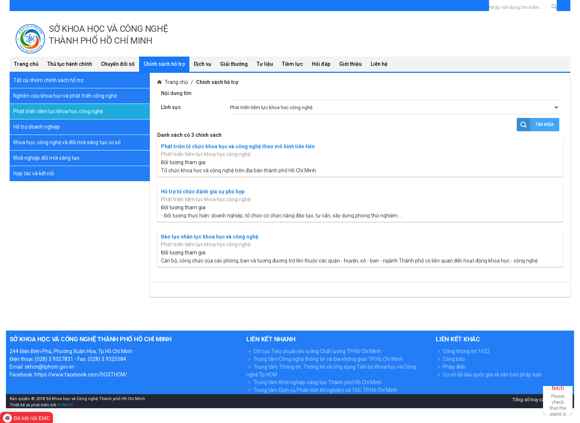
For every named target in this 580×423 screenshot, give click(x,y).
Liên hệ (379, 64)
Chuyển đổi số (118, 64)
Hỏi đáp (321, 64)
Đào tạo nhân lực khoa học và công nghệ (210, 237)
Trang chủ (26, 64)
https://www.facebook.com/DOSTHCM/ (80, 375)
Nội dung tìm (176, 93)
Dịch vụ (202, 64)
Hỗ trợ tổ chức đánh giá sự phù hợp (203, 191)
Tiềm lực (292, 64)
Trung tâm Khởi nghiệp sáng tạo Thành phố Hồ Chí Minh (314, 382)
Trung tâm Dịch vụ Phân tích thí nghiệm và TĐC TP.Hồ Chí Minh (321, 390)
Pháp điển (451, 367)
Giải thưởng (234, 64)
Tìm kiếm (535, 124)
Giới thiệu (350, 64)
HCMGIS (64, 405)
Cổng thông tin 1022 (463, 351)
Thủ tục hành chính (69, 64)
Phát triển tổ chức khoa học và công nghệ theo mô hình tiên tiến (238, 146)
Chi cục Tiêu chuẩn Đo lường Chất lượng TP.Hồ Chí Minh (313, 351)
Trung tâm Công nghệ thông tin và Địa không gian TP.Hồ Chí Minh (324, 359)
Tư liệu (265, 64)
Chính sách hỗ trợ (164, 64)
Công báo (450, 359)
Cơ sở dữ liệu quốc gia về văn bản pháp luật (489, 375)
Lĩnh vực (171, 107)
